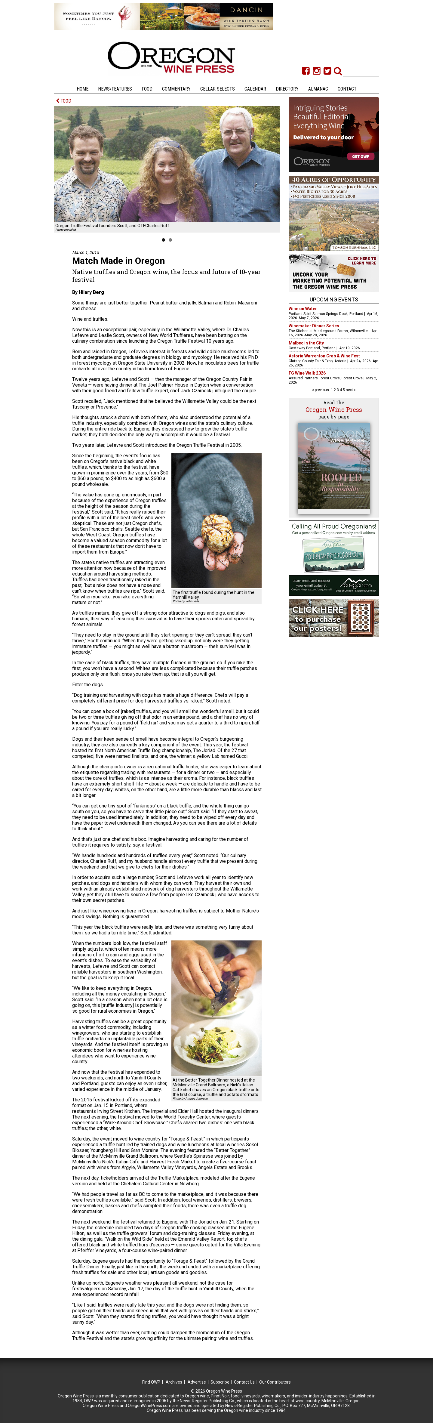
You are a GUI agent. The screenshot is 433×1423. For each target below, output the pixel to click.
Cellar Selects (217, 89)
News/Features (115, 89)
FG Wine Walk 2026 (307, 373)
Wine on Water (303, 308)
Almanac (318, 89)
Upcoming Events (334, 299)
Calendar (255, 89)
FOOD (63, 101)
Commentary (176, 89)
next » (350, 390)
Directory (287, 89)
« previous (321, 390)
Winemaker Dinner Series (314, 325)
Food (147, 89)
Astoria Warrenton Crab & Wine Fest (324, 355)
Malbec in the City (306, 343)
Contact (347, 89)
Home (82, 89)
